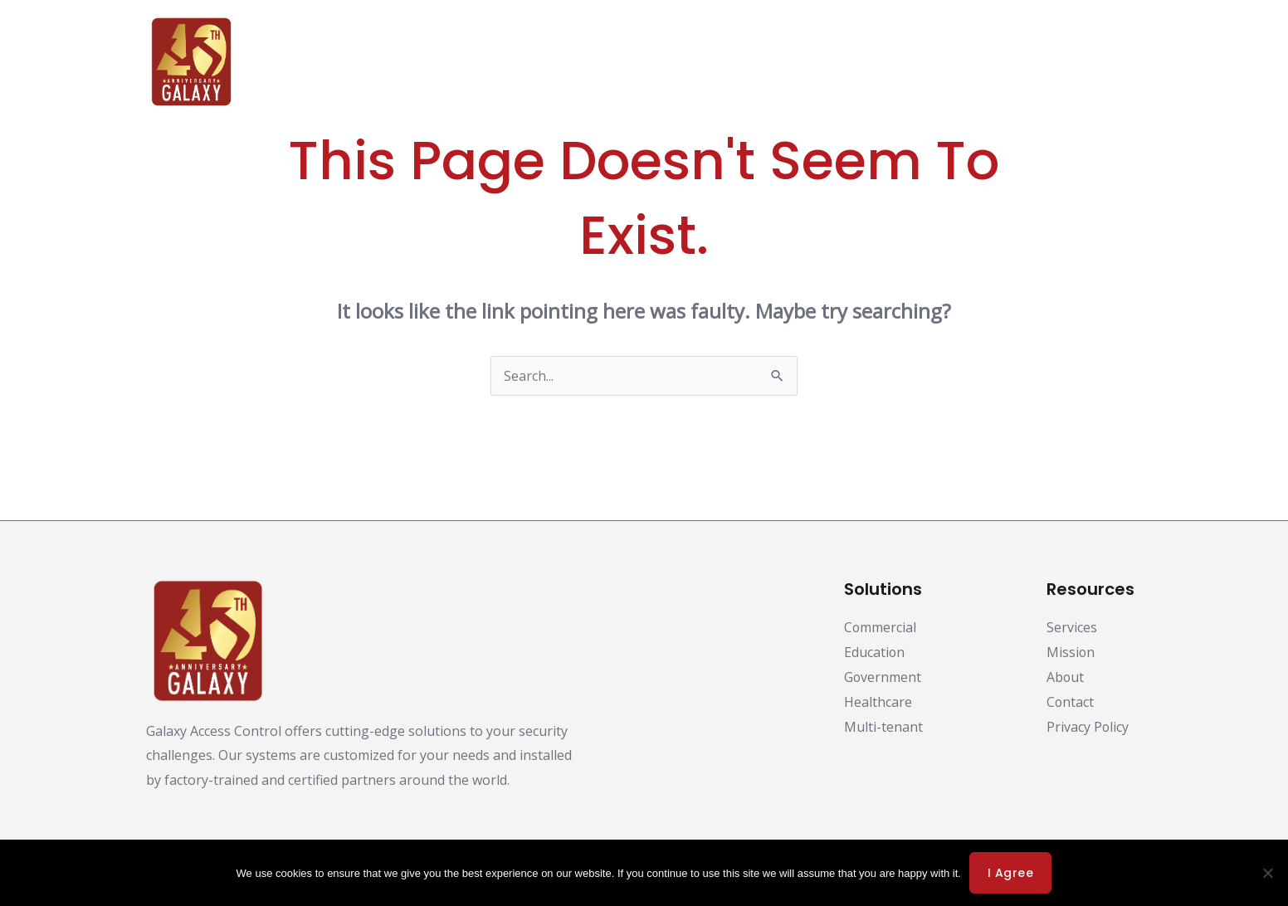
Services (1071, 627)
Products (508, 62)
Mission (1070, 652)
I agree (1011, 873)
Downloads (699, 62)
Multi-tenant (883, 726)
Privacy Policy (1068, 735)
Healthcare (878, 702)
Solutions (600, 62)
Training (878, 62)
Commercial (880, 627)
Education (874, 652)
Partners (796, 62)
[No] (1267, 873)
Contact (1098, 62)
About (950, 62)
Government (883, 677)
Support (1021, 62)
